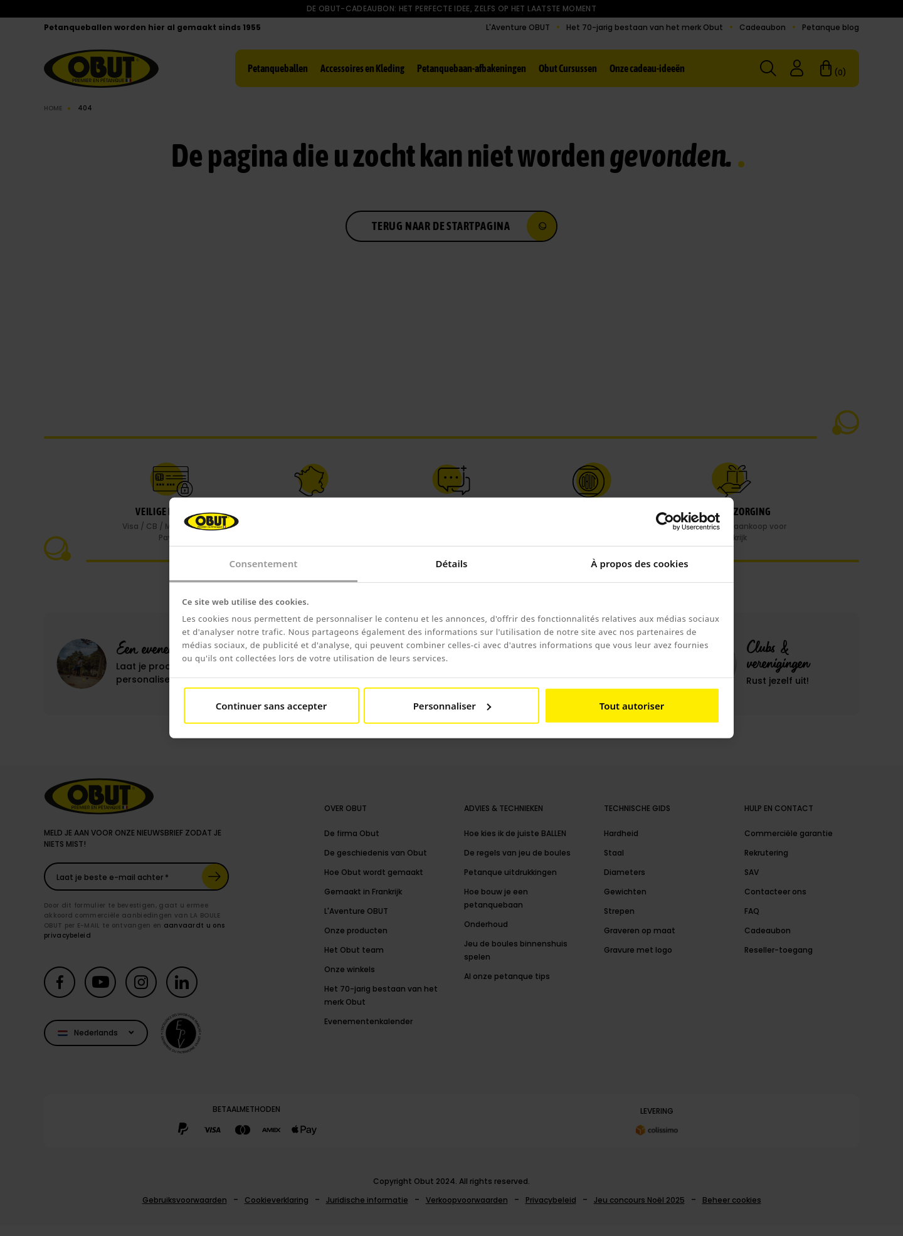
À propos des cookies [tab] (640, 563)
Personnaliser (452, 705)
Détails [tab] (451, 563)
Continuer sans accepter (271, 705)
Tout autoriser (631, 705)
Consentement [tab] (263, 563)
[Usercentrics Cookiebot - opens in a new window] (665, 521)
